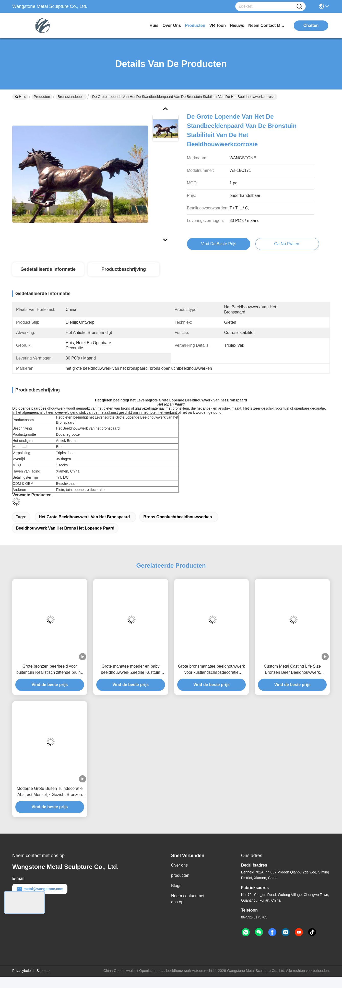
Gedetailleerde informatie (48, 269)
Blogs (176, 885)
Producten (42, 97)
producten (195, 25)
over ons (171, 25)
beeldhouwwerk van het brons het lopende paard (65, 528)
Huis (154, 25)
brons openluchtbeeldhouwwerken (177, 517)
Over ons (179, 865)
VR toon (217, 25)
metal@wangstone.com (39, 889)
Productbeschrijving (123, 269)
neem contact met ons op (267, 25)
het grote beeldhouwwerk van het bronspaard (84, 517)
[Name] (299, 6)
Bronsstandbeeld (71, 97)
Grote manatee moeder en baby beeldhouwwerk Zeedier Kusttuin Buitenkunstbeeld (130, 670)
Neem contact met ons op (187, 899)
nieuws (237, 25)
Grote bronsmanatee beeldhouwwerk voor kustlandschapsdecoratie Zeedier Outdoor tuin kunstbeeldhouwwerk (211, 670)
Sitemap (43, 971)
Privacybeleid (22, 971)
